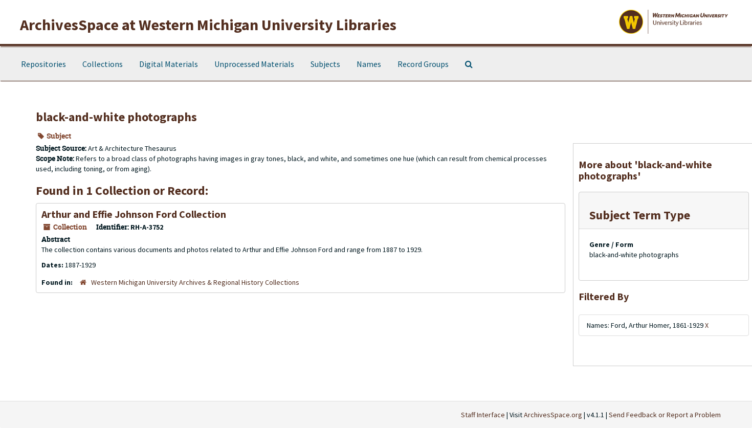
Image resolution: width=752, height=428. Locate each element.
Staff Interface (483, 414)
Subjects (325, 64)
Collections (102, 64)
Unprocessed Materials (254, 64)
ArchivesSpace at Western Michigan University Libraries (208, 24)
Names (369, 64)
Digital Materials (168, 64)
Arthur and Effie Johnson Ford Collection (133, 214)
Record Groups (423, 64)
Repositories (43, 64)
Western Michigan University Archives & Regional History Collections (195, 282)
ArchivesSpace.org (553, 414)
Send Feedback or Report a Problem (665, 414)
